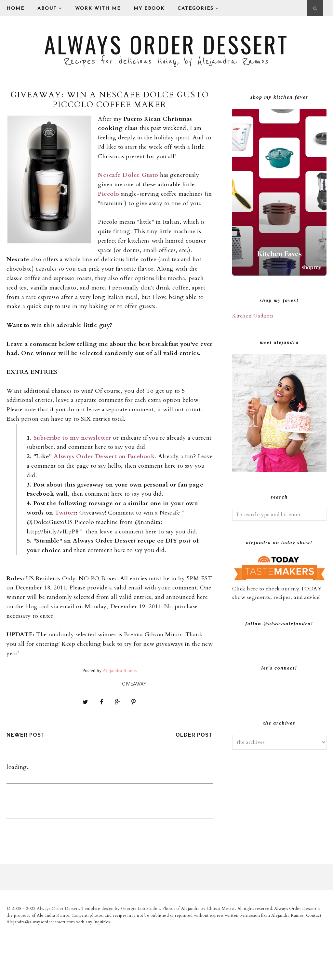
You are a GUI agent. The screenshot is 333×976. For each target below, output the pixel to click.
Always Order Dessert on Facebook (104, 456)
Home (15, 8)
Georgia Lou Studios (140, 954)
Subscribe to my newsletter (72, 438)
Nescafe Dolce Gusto (128, 175)
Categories (198, 8)
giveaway (134, 683)
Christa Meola (221, 954)
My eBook (149, 8)
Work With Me (98, 8)
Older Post (194, 733)
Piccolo (108, 194)
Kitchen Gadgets (252, 315)
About (49, 8)
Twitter (65, 513)
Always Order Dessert (166, 44)
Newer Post (26, 733)
